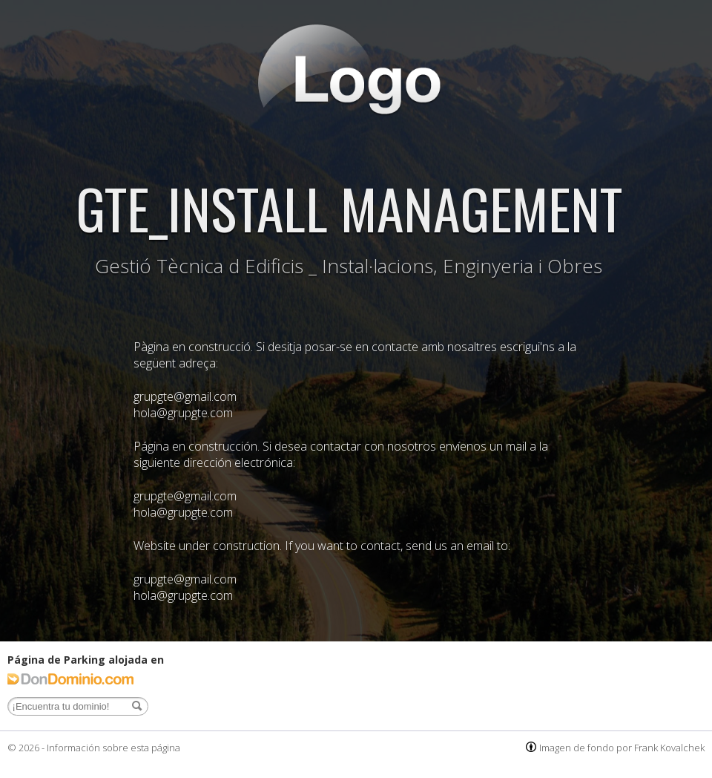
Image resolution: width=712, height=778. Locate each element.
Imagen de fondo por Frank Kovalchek (622, 747)
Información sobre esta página (113, 747)
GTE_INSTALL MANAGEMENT (349, 207)
